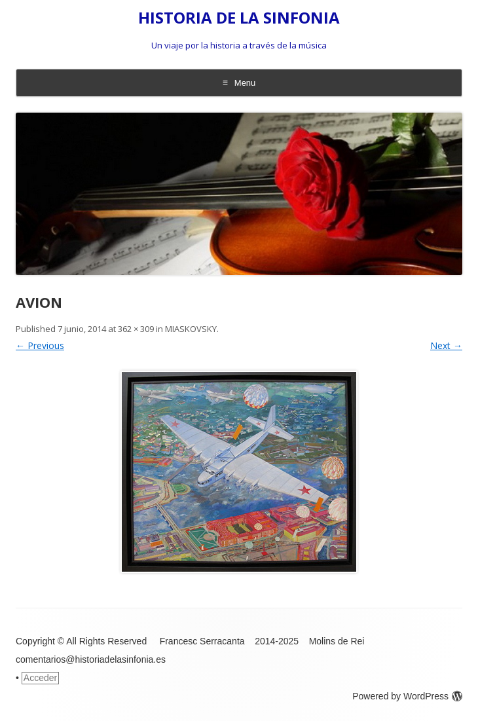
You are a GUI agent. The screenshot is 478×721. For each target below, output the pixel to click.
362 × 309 (136, 329)
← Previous (40, 345)
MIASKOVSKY (191, 329)
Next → (446, 345)
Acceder (40, 678)
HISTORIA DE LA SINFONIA (239, 18)
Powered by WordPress (407, 696)
